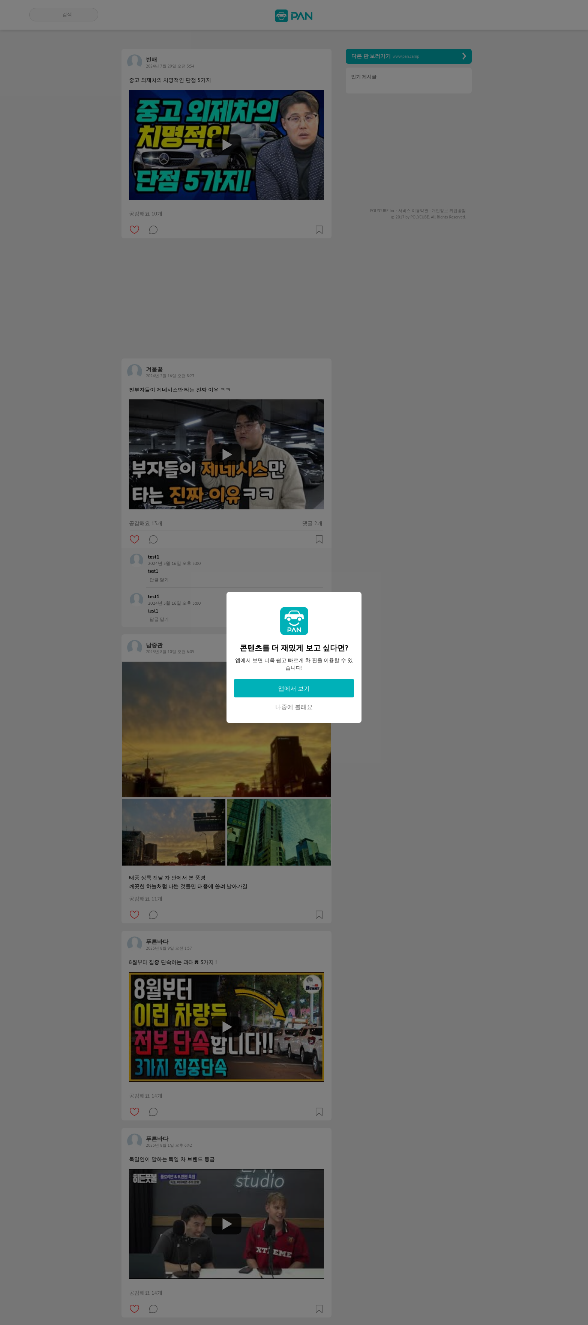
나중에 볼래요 (294, 707)
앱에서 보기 (294, 688)
